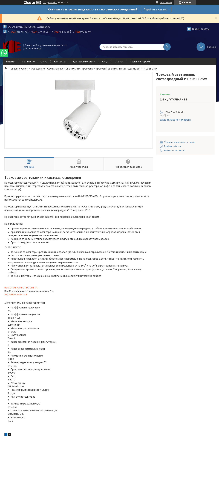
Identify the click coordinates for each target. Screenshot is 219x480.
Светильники (55, 68)
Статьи (119, 61)
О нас (44, 61)
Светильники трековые (79, 68)
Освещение (38, 68)
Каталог (27, 61)
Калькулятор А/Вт (141, 61)
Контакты (59, 61)
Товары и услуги (18, 68)
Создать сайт (50, 2)
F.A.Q (105, 61)
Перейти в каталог (156, 9)
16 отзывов (166, 2)
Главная (10, 61)
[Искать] (167, 47)
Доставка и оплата (84, 61)
